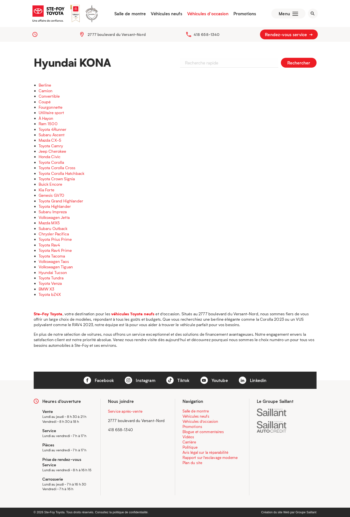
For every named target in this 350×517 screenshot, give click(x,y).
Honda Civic (50, 156)
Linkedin (252, 380)
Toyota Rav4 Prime (55, 250)
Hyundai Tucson (53, 272)
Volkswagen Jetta (54, 217)
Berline (45, 85)
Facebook (99, 380)
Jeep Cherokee (52, 151)
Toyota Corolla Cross (57, 167)
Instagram (140, 380)
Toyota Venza (50, 283)
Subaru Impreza (53, 211)
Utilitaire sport (51, 112)
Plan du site (192, 462)
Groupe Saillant (306, 512)
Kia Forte (46, 189)
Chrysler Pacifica (54, 233)
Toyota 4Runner (53, 129)
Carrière (189, 442)
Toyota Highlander (55, 206)
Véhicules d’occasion (207, 13)
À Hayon (46, 118)
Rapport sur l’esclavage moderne (210, 457)
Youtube (214, 380)
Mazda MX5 (49, 222)
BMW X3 (46, 288)
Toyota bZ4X (50, 294)
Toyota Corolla (51, 162)
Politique (190, 447)
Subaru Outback (53, 228)
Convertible (49, 96)
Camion (46, 90)
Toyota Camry (51, 145)
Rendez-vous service (289, 34)
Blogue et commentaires (203, 431)
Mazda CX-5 (50, 140)
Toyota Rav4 (49, 244)
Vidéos (188, 436)
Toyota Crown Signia (57, 178)
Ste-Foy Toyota (48, 314)
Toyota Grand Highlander (61, 200)
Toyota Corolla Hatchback (62, 173)
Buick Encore (50, 184)
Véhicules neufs (166, 13)
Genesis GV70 (51, 195)
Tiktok (177, 380)
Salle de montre (130, 13)
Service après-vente (125, 411)
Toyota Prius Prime (55, 239)
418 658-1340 (207, 34)
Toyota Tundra (51, 277)
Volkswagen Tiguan (56, 266)
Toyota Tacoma (52, 255)
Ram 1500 (48, 123)
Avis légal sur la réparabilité (205, 452)
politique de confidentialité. (131, 512)
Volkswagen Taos (54, 261)
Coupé (45, 101)
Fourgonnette (51, 107)
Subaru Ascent (52, 134)
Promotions (244, 13)
